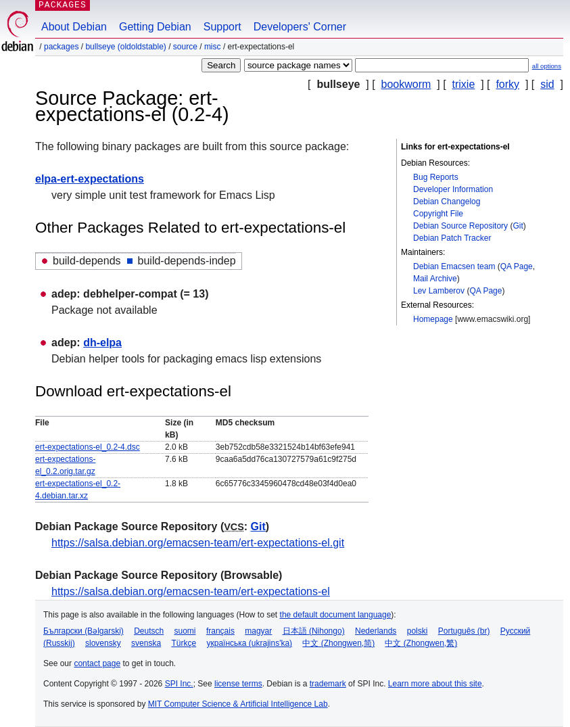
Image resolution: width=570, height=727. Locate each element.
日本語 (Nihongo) (314, 631)
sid (547, 84)
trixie (463, 84)
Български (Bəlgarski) (83, 631)
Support (222, 26)
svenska (146, 643)
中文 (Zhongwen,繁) (421, 643)
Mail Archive (435, 278)
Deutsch (149, 631)
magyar (258, 631)
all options (546, 66)
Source (185, 46)
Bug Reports (435, 177)
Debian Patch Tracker (452, 238)
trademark (328, 683)
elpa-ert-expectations (89, 179)
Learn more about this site (435, 683)
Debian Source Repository (460, 226)
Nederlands (375, 631)
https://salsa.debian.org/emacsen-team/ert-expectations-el (190, 591)
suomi (185, 631)
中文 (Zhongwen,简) (338, 643)
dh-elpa (102, 342)
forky (507, 84)
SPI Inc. (179, 683)
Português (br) (464, 631)
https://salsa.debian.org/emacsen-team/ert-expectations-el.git (197, 542)
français (220, 631)
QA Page (516, 266)
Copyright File (438, 213)
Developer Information (453, 189)
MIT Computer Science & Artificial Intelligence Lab (238, 704)
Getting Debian (155, 26)
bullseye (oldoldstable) (125, 46)
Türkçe (183, 643)
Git (518, 226)
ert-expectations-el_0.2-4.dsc (87, 447)
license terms (238, 683)
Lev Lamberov (439, 291)
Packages (61, 46)
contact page (97, 663)
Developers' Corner (300, 26)
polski (417, 631)
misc (212, 46)
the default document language (335, 614)
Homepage (433, 319)
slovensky (103, 643)
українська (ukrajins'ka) (249, 643)
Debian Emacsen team (454, 266)
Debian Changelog (446, 201)
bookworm (406, 84)
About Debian (74, 26)
